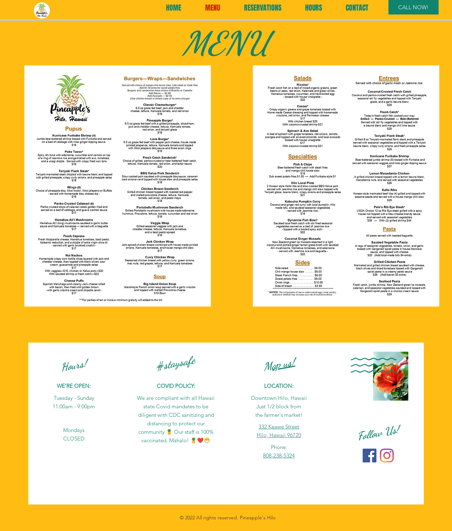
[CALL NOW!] (413, 7)
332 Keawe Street (278, 426)
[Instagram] (387, 455)
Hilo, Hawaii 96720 (279, 435)
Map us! (279, 364)
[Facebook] (369, 455)
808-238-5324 (279, 455)
